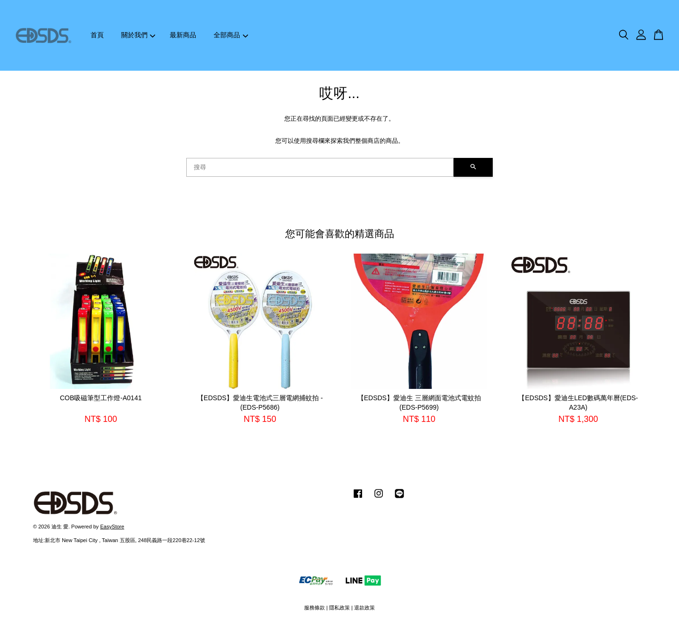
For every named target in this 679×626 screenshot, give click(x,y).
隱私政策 (339, 607)
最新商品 (183, 35)
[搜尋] (320, 167)
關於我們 (138, 35)
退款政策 (364, 607)
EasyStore (112, 526)
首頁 (97, 35)
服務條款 (314, 607)
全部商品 (231, 35)
